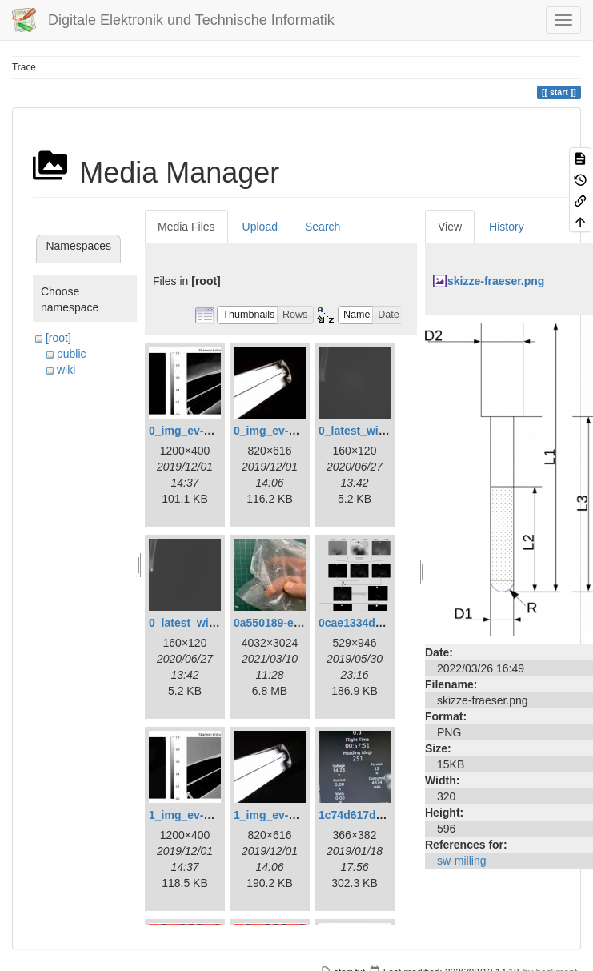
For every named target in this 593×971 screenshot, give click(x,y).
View (450, 226)
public (71, 353)
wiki (66, 369)
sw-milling (461, 860)
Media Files (186, 226)
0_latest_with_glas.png (380, 430)
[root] (58, 337)
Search (322, 226)
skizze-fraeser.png (495, 281)
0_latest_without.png (204, 622)
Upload (260, 226)
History (506, 226)
